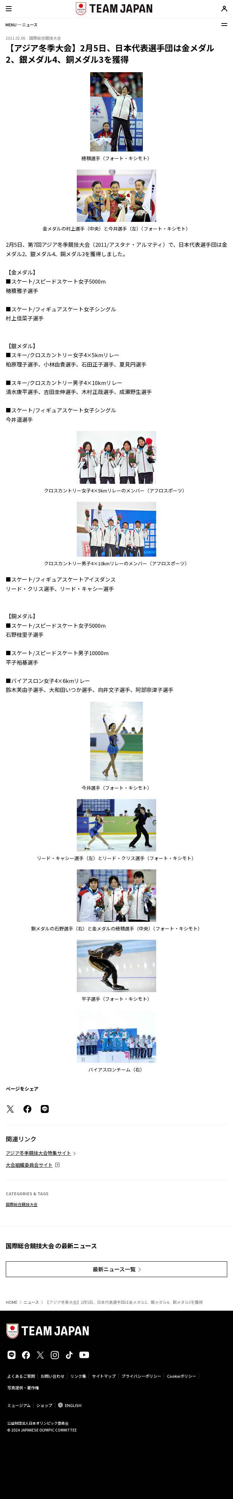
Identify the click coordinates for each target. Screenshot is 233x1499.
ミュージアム (19, 1405)
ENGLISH (73, 1405)
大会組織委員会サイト (29, 1164)
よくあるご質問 (21, 1376)
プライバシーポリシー (141, 1376)
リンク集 (78, 1376)
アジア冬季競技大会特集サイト (38, 1152)
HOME (11, 1302)
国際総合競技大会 (22, 1204)
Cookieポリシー (181, 1376)
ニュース (31, 1302)
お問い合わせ (53, 1376)
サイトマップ (104, 1376)
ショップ (44, 1405)
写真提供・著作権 (23, 1387)
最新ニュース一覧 (114, 1269)
